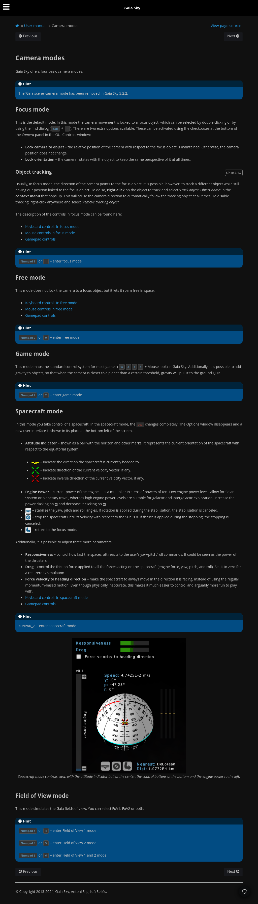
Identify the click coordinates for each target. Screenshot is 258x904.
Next (233, 36)
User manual (35, 25)
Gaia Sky (132, 7)
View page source (226, 25)
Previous (28, 36)
